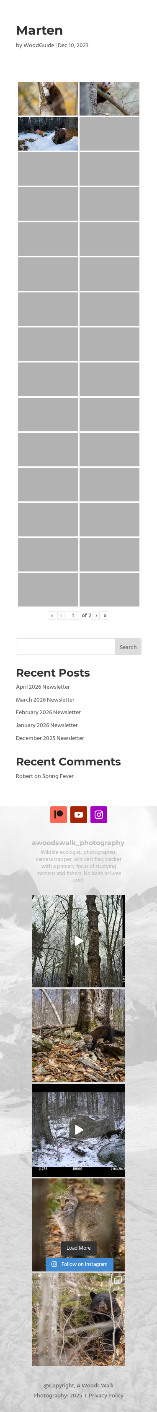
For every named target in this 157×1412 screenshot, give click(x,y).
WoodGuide (38, 45)
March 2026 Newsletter (45, 700)
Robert (24, 776)
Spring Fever (58, 776)
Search (128, 647)
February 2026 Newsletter (48, 712)
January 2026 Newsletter (47, 725)
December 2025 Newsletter (50, 738)
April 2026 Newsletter (43, 687)
